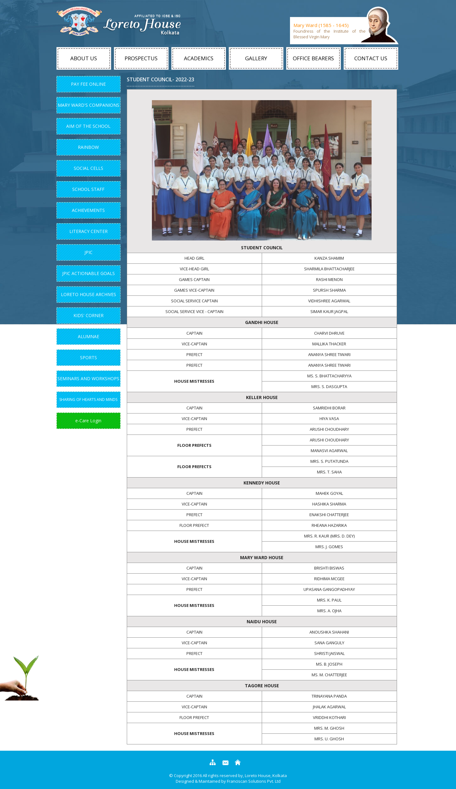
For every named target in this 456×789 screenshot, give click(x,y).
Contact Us (370, 58)
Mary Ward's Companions (88, 105)
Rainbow (88, 147)
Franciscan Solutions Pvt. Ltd (254, 781)
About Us (83, 58)
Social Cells (88, 168)
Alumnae (88, 336)
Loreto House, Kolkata (265, 775)
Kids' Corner (88, 315)
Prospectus (141, 58)
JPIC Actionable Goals (88, 273)
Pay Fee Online (88, 84)
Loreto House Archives (88, 294)
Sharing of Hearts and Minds (88, 399)
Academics (198, 58)
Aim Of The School (88, 126)
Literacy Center (88, 231)
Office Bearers (313, 58)
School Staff (88, 189)
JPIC (88, 252)
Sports (88, 357)
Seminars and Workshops (88, 378)
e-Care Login (88, 421)
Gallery (256, 58)
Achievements (88, 210)
